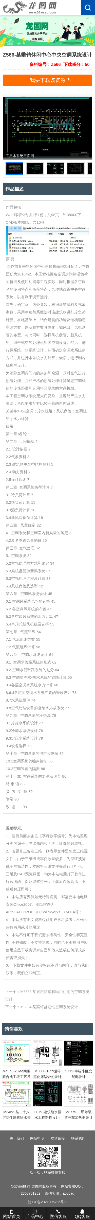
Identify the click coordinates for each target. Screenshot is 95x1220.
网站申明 (37, 1138)
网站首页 (11, 1214)
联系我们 (78, 1138)
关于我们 (17, 1138)
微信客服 (58, 1214)
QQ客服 (82, 1214)
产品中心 (35, 1214)
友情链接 (58, 1138)
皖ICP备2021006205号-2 (47, 1202)
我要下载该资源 (47, 80)
